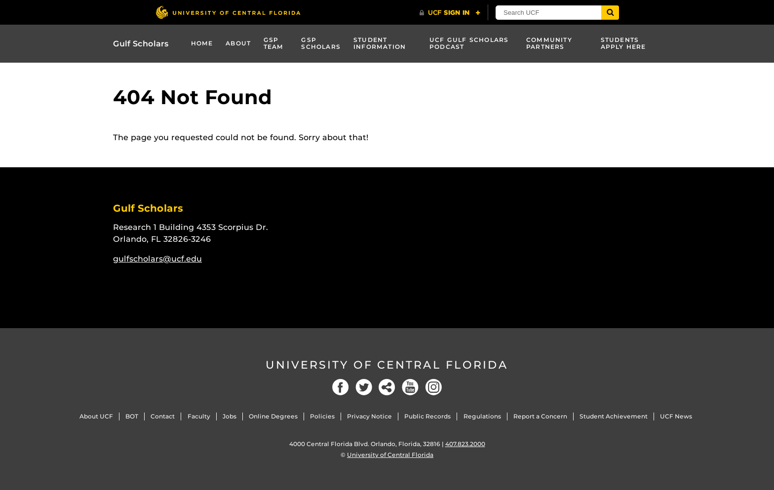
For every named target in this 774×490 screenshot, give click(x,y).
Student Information (379, 43)
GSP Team (274, 43)
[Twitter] (363, 387)
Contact (163, 416)
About (238, 43)
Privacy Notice (369, 416)
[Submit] (610, 12)
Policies (322, 416)
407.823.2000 (465, 444)
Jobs (229, 416)
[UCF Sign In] (450, 12)
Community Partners (549, 43)
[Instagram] (433, 387)
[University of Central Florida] (228, 12)
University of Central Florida (387, 365)
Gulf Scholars (141, 43)
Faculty (199, 416)
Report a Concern (540, 416)
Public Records (427, 416)
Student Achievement (614, 416)
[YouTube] (410, 387)
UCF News (676, 416)
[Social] (387, 387)
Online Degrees (273, 416)
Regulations (482, 416)
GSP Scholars (321, 43)
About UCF (96, 416)
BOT (131, 416)
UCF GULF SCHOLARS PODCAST (468, 43)
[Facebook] (340, 387)
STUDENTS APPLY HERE (623, 43)
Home (202, 43)
